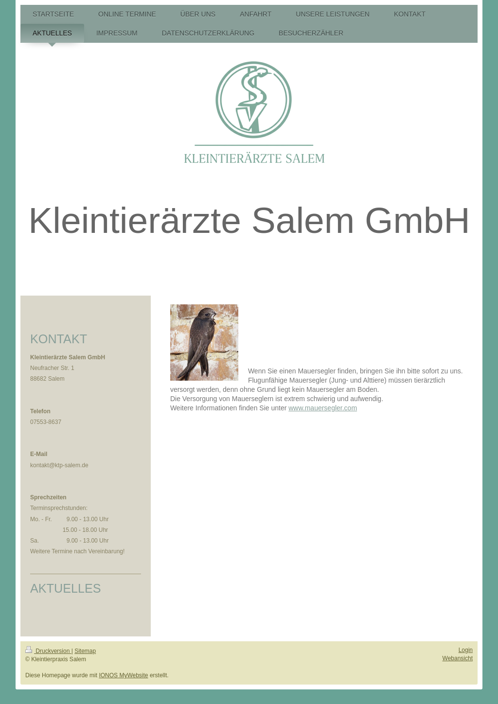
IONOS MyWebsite (123, 675)
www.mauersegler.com (322, 408)
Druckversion (48, 651)
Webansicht (458, 658)
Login (466, 650)
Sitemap (85, 651)
